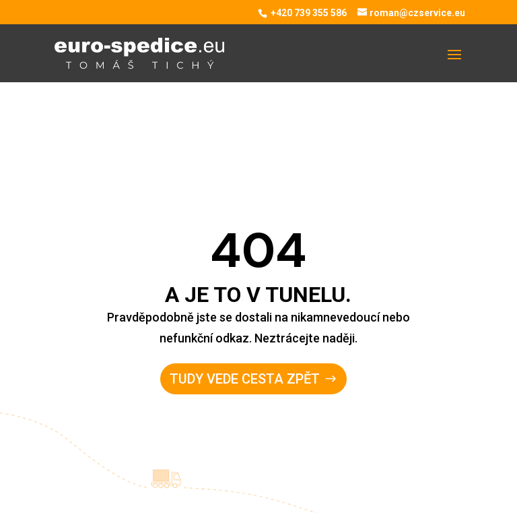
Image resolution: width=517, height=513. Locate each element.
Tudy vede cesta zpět (245, 379)
